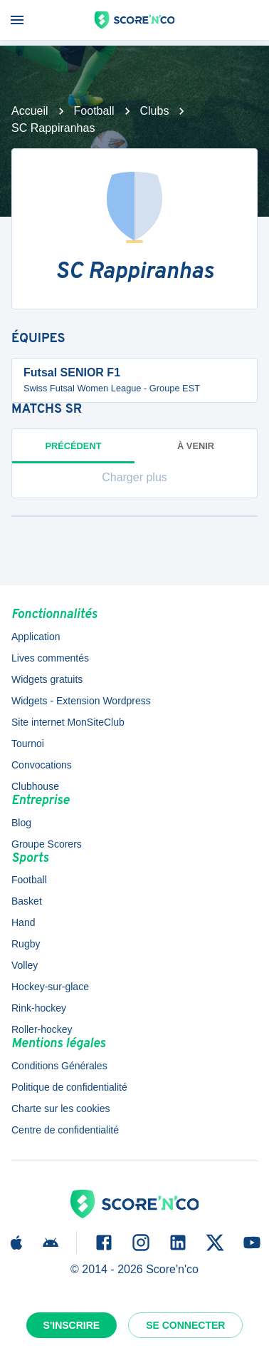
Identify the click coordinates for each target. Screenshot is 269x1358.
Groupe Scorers (46, 844)
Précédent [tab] (73, 452)
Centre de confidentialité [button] (65, 1130)
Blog (21, 822)
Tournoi (27, 743)
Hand (23, 922)
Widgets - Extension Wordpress (81, 700)
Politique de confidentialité (69, 1087)
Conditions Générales (59, 1065)
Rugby (25, 944)
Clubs (154, 111)
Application (35, 636)
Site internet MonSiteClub (68, 722)
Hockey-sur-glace (50, 986)
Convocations (41, 765)
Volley (24, 965)
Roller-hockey (42, 1029)
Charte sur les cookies (60, 1108)
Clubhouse (35, 786)
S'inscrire (71, 1325)
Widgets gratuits (47, 679)
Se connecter (185, 1325)
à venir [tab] (195, 446)
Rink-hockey (38, 1008)
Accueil (29, 111)
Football (94, 111)
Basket (26, 901)
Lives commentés (50, 658)
